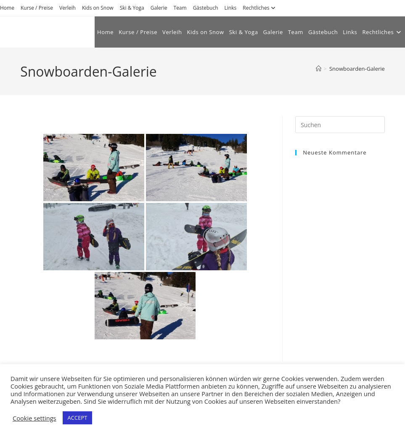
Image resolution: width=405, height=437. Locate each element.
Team (180, 7)
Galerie (159, 7)
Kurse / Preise (37, 7)
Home (7, 7)
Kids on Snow (98, 7)
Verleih (67, 7)
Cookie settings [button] (34, 418)
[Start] (318, 68)
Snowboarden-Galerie (357, 68)
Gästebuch (205, 7)
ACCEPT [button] (77, 417)
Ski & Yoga (132, 7)
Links (231, 7)
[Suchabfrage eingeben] (340, 124)
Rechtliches (260, 7)
